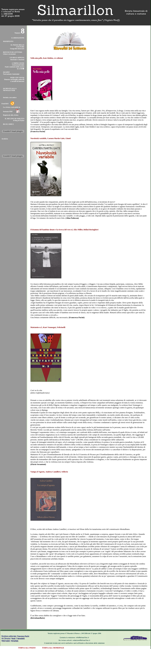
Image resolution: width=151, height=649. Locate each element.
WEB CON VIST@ (17, 77)
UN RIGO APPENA (17, 57)
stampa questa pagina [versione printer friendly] (128, 28)
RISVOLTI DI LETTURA (12, 52)
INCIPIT (6, 72)
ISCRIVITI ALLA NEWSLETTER (9, 89)
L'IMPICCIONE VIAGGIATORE (18, 64)
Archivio (5, 139)
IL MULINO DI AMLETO (14, 118)
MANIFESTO (8, 41)
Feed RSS (5, 103)
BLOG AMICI (8, 124)
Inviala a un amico (9, 97)
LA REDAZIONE (17, 38)
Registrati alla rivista (10, 115)
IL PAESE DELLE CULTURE (17, 46)
